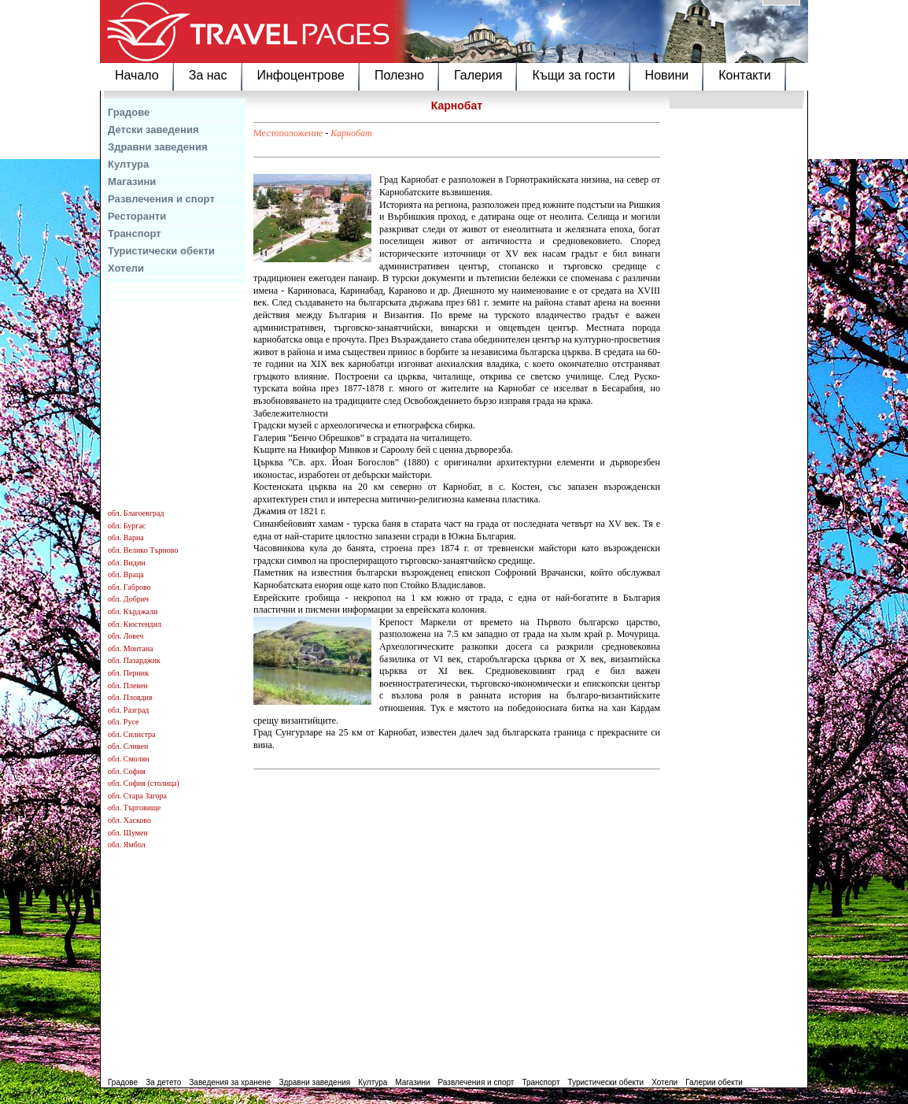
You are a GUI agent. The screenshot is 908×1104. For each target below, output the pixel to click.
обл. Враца (126, 574)
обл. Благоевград (136, 513)
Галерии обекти (714, 1082)
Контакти (744, 75)
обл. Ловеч (125, 636)
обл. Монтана (130, 648)
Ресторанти (137, 216)
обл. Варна (126, 537)
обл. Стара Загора (137, 795)
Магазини (132, 181)
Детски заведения (153, 129)
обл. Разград (128, 710)
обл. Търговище (134, 807)
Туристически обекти (161, 251)
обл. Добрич (128, 599)
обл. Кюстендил (134, 624)
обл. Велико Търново (143, 550)
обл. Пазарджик (134, 660)
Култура (128, 164)
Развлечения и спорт (161, 199)
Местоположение (288, 133)
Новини (667, 75)
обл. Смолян (128, 758)
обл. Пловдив (130, 697)
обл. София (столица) (143, 783)
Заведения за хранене (230, 1082)
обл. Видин (127, 562)
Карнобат (350, 133)
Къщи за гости (573, 75)
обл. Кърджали (132, 611)
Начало (137, 75)
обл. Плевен (128, 685)
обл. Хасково (129, 820)
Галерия (478, 75)
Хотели (126, 268)
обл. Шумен (128, 832)
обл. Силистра (132, 734)
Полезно (399, 75)
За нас (208, 75)
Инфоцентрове (301, 75)
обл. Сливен (128, 746)
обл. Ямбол (127, 844)
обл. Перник (128, 673)
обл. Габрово (129, 587)
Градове (128, 112)
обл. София (127, 771)
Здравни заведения (158, 147)
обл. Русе (123, 721)
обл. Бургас (127, 525)
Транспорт (134, 233)
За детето (163, 1082)
